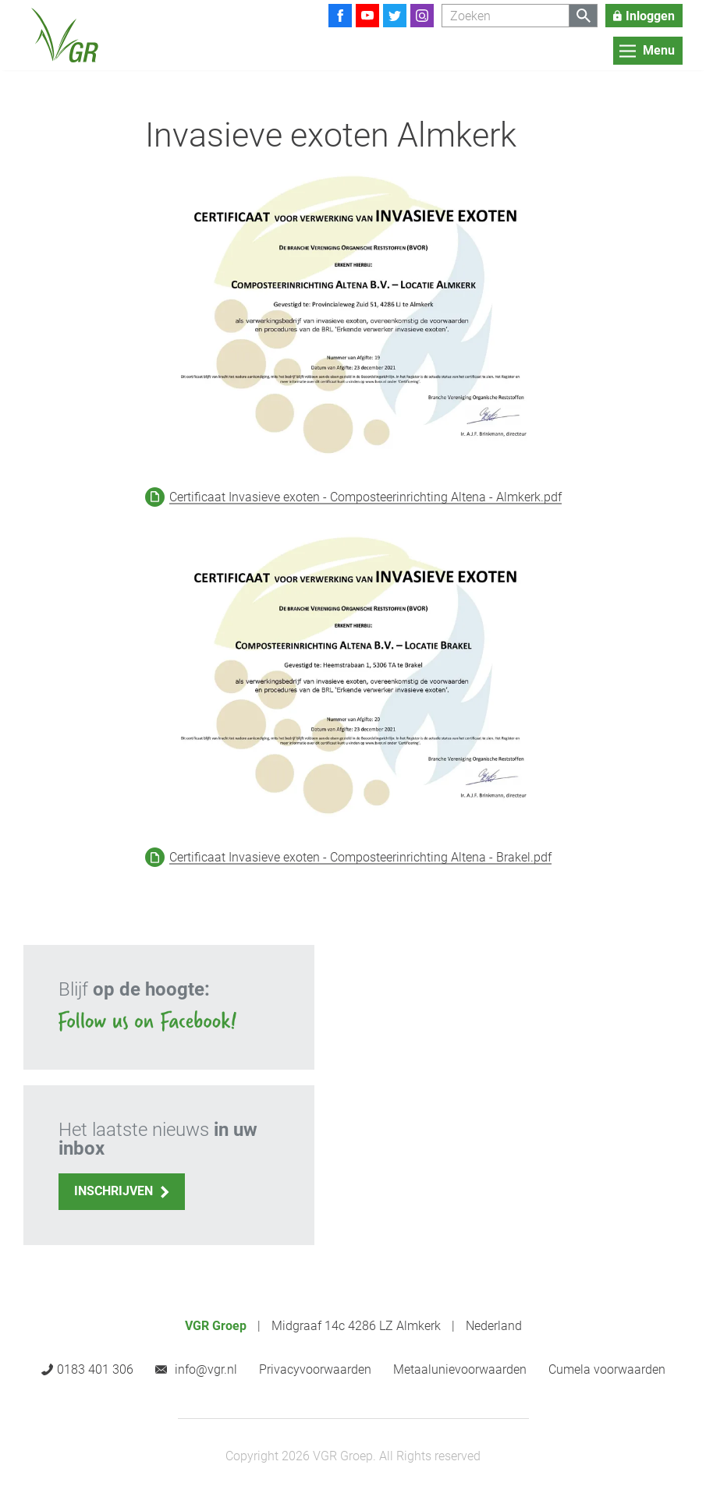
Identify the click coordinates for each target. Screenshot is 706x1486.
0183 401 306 (95, 1369)
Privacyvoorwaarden (315, 1369)
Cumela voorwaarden (606, 1369)
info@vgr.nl (206, 1369)
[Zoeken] (505, 15)
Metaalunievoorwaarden (460, 1369)
